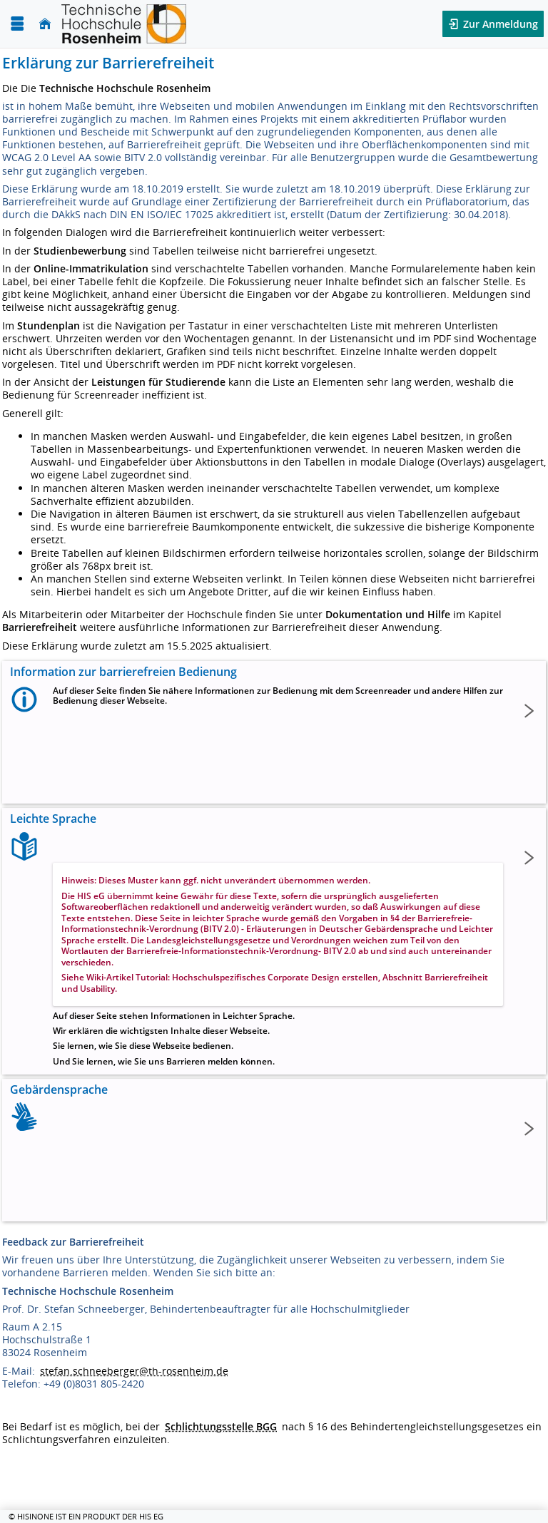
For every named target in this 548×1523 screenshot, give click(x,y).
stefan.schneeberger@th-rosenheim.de (134, 1371)
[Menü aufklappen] (17, 24)
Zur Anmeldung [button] (499, 24)
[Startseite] (45, 24)
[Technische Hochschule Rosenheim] (124, 24)
